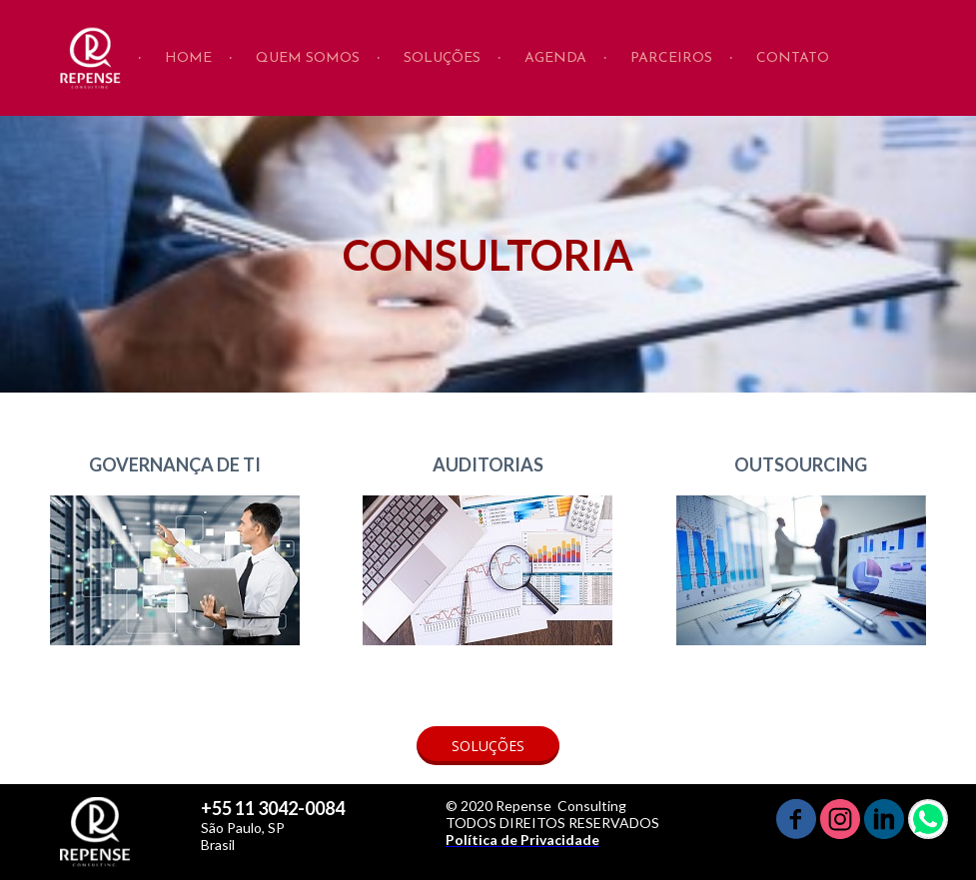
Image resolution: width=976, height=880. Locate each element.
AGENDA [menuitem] (555, 58)
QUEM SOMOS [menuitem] (308, 58)
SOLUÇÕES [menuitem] (442, 58)
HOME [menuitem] (188, 58)
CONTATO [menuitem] (792, 58)
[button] (488, 745)
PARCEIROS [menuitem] (671, 58)
